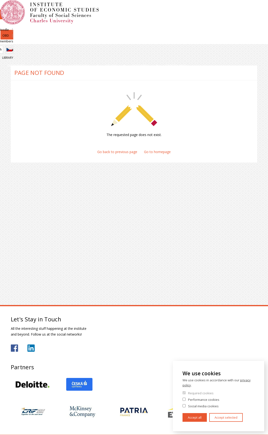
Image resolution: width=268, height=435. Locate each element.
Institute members (244, 9)
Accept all (195, 417)
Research (175, 39)
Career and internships (228, 39)
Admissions (101, 39)
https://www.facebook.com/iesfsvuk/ (14, 348)
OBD (220, 9)
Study (140, 39)
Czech (253, 17)
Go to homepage (157, 151)
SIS (190, 9)
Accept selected (226, 417)
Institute (26, 39)
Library (251, 26)
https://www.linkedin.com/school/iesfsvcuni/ (31, 348)
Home (12, 50)
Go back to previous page (117, 151)
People (63, 39)
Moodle (205, 9)
